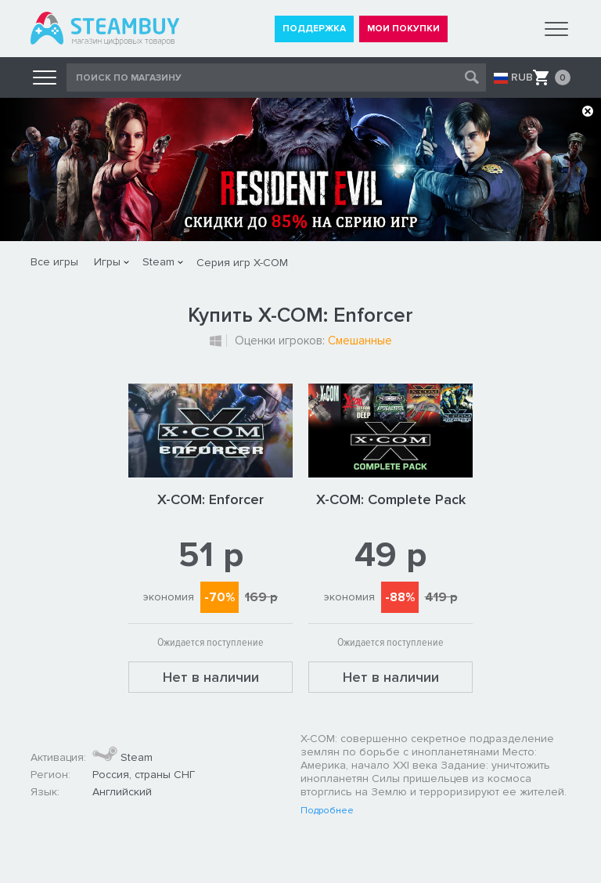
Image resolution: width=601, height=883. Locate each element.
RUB (522, 77)
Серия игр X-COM (242, 262)
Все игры (54, 262)
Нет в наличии (211, 677)
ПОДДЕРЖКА (314, 28)
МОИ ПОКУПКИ (403, 28)
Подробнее (327, 811)
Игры (107, 262)
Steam (158, 262)
